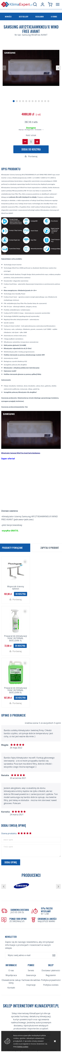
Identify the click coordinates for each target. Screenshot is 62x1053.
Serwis (31, 970)
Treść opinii (8, 847)
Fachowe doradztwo (31, 980)
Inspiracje (31, 984)
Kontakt (11, 987)
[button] (3, 67)
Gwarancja (31, 975)
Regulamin (39, 16)
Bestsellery (23, 16)
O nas (11, 970)
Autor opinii (8, 840)
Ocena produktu (8, 833)
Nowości (8, 16)
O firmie (54, 16)
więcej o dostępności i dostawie (30, 130)
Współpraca (11, 975)
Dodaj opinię (11, 862)
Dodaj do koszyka (31, 149)
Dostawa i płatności (51, 970)
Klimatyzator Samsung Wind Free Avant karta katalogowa (20, 453)
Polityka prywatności (51, 980)
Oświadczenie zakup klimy (11, 981)
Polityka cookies (50, 984)
